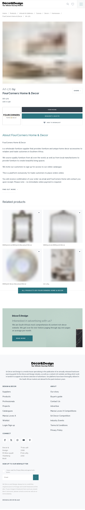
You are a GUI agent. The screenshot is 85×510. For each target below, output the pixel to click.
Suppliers (6, 392)
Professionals (8, 401)
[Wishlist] (72, 4)
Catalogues (7, 411)
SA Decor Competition (60, 416)
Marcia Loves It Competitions (63, 411)
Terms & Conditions (58, 426)
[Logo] (32, 4)
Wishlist (5, 421)
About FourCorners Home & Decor (25, 135)
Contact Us (55, 401)
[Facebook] (4, 441)
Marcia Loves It (9, 416)
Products (6, 396)
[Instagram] (17, 441)
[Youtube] (23, 441)
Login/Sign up (8, 426)
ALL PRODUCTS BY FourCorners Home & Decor (42, 290)
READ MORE (22, 338)
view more (52, 109)
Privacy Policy (56, 431)
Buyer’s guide (56, 396)
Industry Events (57, 421)
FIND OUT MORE (9, 189)
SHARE (77, 90)
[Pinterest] (29, 441)
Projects (6, 406)
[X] (11, 441)
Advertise (54, 406)
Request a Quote (52, 116)
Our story (54, 392)
